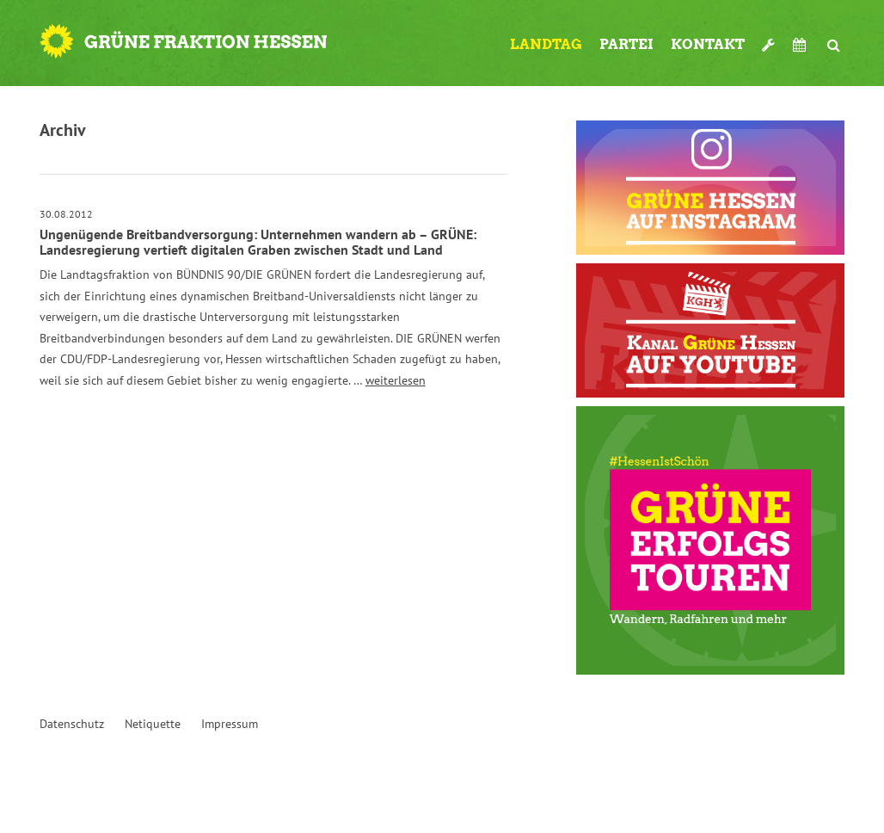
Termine (801, 44)
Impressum (229, 724)
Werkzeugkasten (768, 37)
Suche (834, 37)
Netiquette (153, 724)
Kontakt (708, 44)
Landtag (546, 44)
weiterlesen (395, 380)
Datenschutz (72, 724)
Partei (626, 44)
